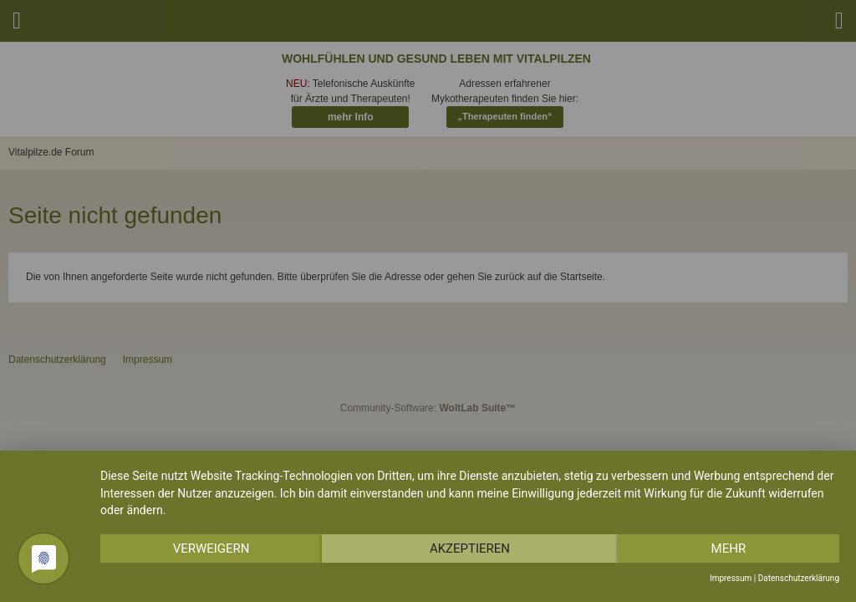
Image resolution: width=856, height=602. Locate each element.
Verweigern (211, 548)
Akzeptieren (470, 548)
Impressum (731, 578)
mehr (728, 548)
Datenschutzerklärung (798, 578)
